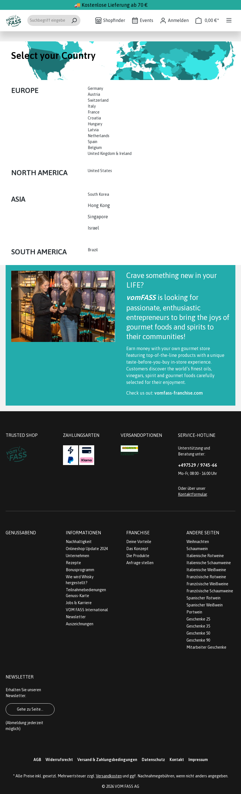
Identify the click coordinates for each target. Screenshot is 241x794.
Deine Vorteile (138, 541)
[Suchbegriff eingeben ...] (47, 20)
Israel (93, 227)
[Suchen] (74, 20)
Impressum (198, 759)
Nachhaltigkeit (79, 541)
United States (100, 170)
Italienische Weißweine (206, 570)
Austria (94, 94)
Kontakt (177, 759)
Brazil (93, 250)
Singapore (98, 216)
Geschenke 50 (198, 633)
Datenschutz (153, 759)
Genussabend (21, 532)
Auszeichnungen (79, 624)
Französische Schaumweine (209, 591)
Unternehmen (77, 555)
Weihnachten (197, 541)
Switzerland (98, 100)
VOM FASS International (87, 610)
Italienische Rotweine (205, 555)
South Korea (98, 194)
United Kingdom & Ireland (110, 153)
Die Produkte (137, 555)
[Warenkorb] (207, 20)
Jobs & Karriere (79, 602)
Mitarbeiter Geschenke (206, 647)
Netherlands (98, 136)
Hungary (95, 124)
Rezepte (73, 563)
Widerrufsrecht (59, 759)
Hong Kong (99, 205)
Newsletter (76, 617)
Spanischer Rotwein (203, 598)
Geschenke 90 (198, 640)
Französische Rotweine (206, 577)
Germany (96, 88)
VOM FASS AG (127, 786)
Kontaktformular (192, 494)
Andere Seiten (202, 532)
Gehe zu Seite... (30, 709)
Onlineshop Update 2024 (87, 548)
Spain (92, 141)
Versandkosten (109, 776)
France (94, 112)
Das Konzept (137, 548)
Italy (92, 106)
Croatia (94, 118)
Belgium (95, 147)
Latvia (93, 130)
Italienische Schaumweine (208, 563)
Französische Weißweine (207, 584)
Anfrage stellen (140, 563)
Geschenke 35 (198, 626)
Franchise (138, 532)
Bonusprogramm (80, 570)
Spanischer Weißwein (204, 605)
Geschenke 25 (198, 619)
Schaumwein (197, 548)
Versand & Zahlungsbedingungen (107, 759)
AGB (37, 759)
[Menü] (228, 20)
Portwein (194, 612)
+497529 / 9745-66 (197, 465)
